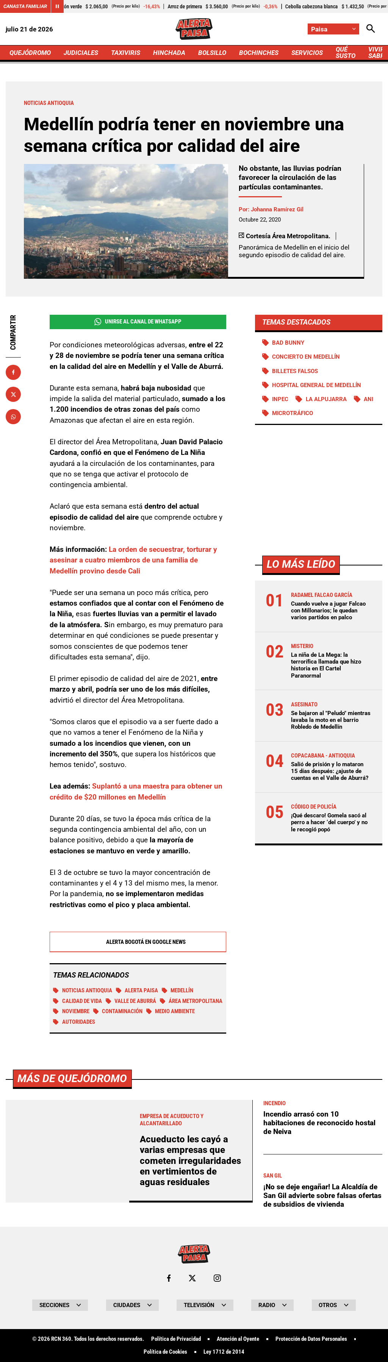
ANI (368, 399)
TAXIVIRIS (125, 52)
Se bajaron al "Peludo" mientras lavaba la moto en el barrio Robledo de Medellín (331, 720)
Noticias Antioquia (82, 990)
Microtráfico (292, 413)
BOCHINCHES (258, 52)
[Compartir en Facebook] (13, 372)
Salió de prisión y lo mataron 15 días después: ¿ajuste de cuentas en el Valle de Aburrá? (329, 771)
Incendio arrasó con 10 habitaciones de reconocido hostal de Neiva (319, 1334)
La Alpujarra (326, 399)
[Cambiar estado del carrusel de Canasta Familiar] (57, 6)
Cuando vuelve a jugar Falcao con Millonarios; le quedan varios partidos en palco (328, 610)
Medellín (178, 990)
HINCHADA (169, 52)
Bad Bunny (288, 342)
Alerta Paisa (137, 990)
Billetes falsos (295, 371)
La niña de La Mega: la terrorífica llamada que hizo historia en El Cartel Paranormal (326, 665)
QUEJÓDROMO (30, 52)
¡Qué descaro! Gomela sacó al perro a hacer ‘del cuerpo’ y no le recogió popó (329, 822)
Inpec (280, 399)
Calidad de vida (77, 1001)
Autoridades (74, 1021)
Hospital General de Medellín (316, 385)
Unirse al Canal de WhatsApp (137, 321)
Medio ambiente (170, 1011)
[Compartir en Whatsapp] (13, 416)
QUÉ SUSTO (345, 52)
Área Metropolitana (191, 1001)
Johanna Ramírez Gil (277, 209)
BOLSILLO (212, 52)
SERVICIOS (307, 52)
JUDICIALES (81, 52)
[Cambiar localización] (333, 28)
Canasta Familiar (25, 6)
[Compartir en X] (13, 394)
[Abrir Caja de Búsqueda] (370, 28)
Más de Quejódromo (72, 1290)
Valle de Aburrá (131, 1001)
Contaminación (118, 1011)
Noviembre (71, 1011)
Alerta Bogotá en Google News (137, 942)
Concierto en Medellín (306, 356)
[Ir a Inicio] (193, 29)
